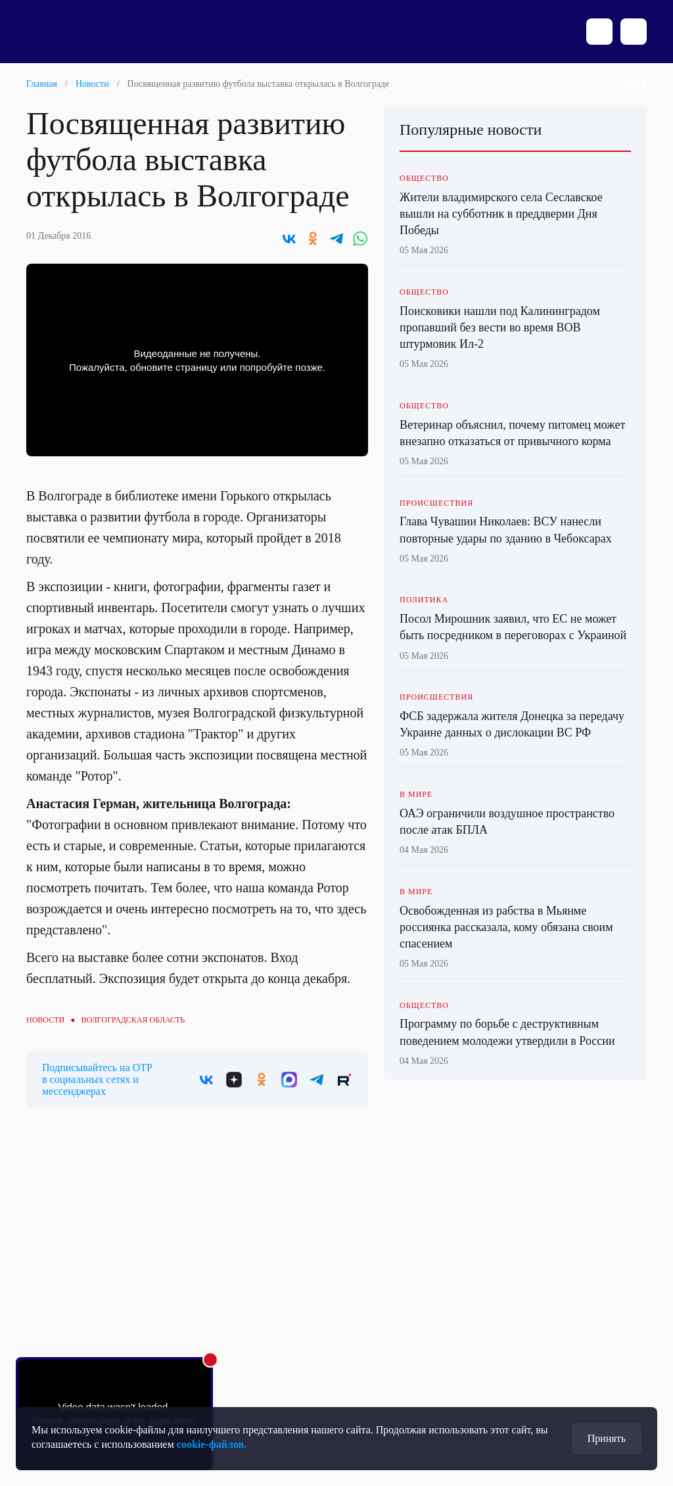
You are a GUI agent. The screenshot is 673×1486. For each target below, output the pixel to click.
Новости (92, 84)
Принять (607, 1438)
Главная (41, 84)
